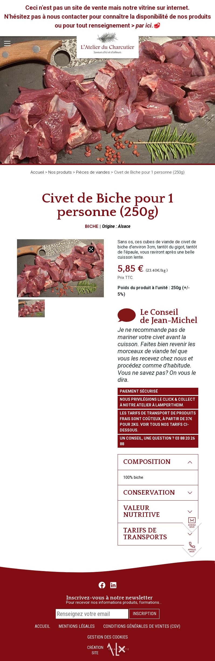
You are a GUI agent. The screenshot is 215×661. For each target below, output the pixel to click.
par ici (144, 25)
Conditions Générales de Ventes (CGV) (141, 626)
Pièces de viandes (93, 172)
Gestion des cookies (107, 637)
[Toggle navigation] (7, 43)
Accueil (37, 172)
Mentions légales (77, 626)
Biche (91, 226)
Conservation (149, 492)
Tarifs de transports (145, 534)
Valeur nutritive (141, 511)
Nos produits (60, 172)
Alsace (124, 226)
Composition (146, 462)
